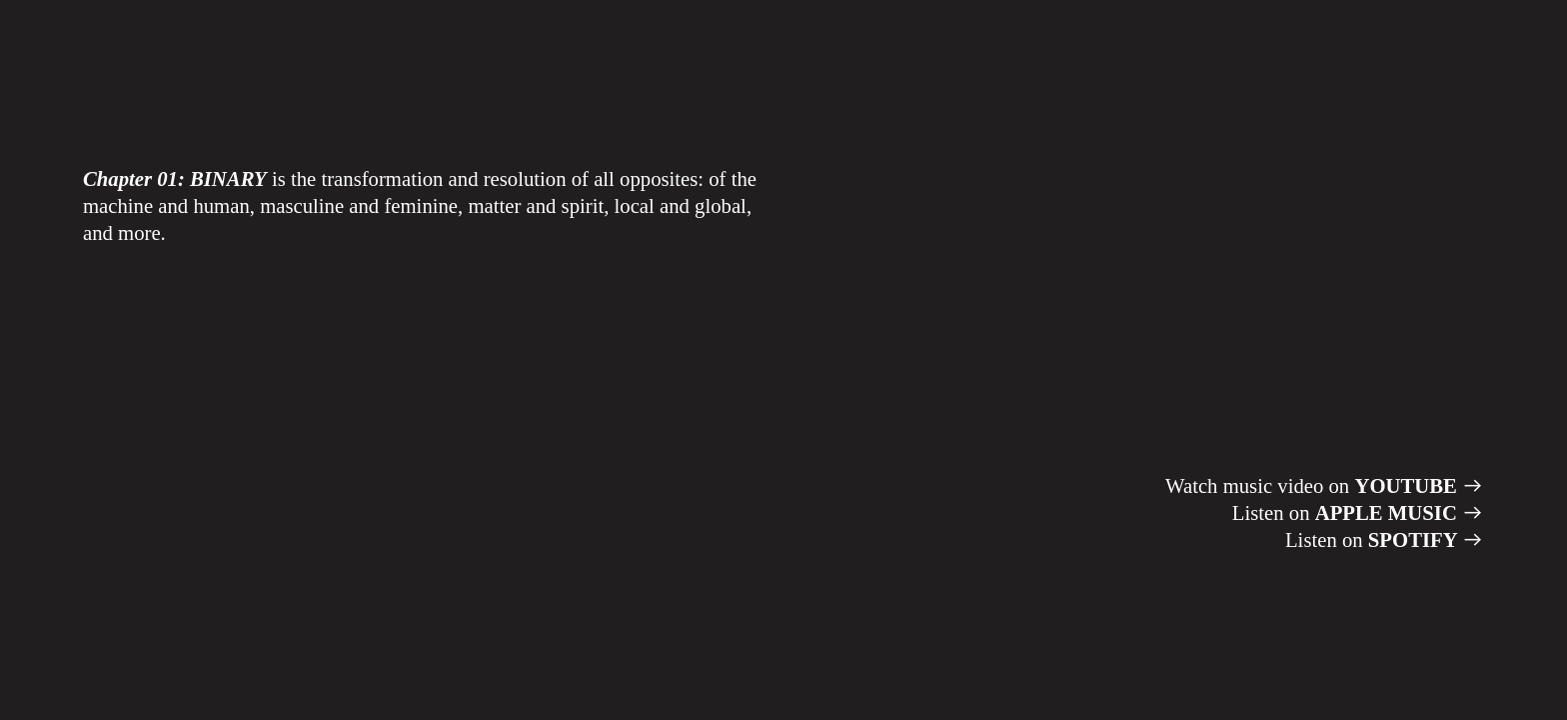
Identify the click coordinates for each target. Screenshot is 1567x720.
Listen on (1358, 513)
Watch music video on (1324, 486)
